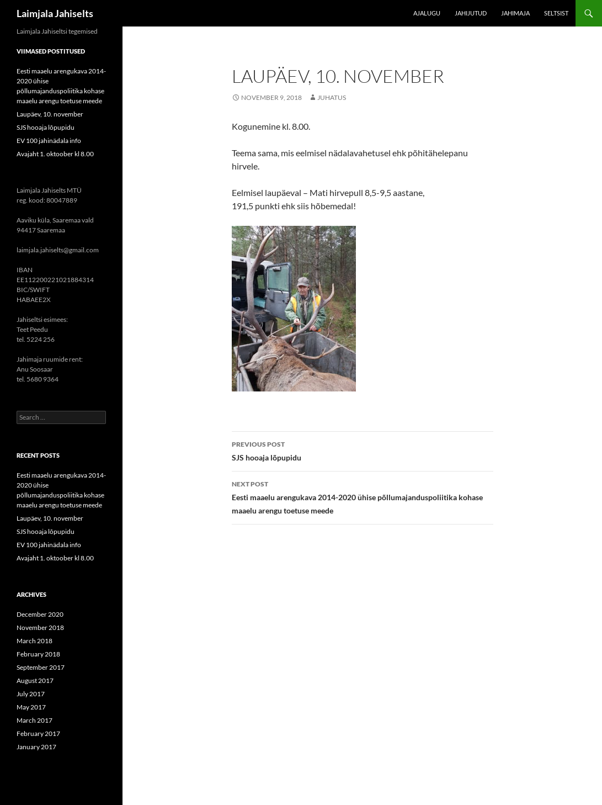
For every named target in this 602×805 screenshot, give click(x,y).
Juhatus (331, 97)
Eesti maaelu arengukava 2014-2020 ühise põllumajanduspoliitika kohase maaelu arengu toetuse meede (362, 496)
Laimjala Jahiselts (55, 13)
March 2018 (34, 641)
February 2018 (38, 654)
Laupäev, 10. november (50, 114)
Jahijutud (471, 13)
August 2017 (35, 680)
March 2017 (34, 720)
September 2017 (41, 667)
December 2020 (40, 614)
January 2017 (36, 747)
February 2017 (38, 733)
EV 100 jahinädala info (49, 140)
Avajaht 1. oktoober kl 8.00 (55, 154)
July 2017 (31, 694)
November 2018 (40, 627)
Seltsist (556, 13)
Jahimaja (515, 13)
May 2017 (31, 707)
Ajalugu (426, 13)
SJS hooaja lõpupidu (362, 450)
